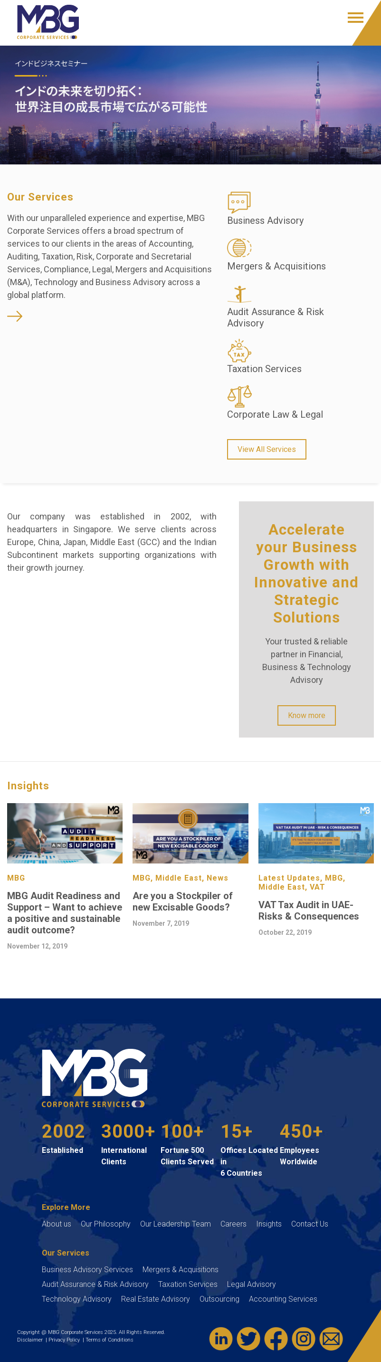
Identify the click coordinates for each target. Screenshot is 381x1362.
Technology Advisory (77, 1299)
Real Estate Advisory (155, 1299)
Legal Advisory (251, 1284)
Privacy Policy (65, 1340)
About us (56, 1223)
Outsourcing (219, 1299)
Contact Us (309, 1223)
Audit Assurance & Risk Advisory (95, 1284)
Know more (306, 715)
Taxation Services (188, 1284)
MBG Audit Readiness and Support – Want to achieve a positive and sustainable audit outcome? (64, 913)
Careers (233, 1223)
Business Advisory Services (87, 1269)
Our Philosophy (106, 1223)
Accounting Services (283, 1299)
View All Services (267, 449)
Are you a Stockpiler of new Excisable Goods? (183, 901)
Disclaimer (31, 1340)
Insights (269, 1223)
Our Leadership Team (175, 1223)
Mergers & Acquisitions (181, 1269)
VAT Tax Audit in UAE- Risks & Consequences (308, 910)
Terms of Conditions (110, 1340)
